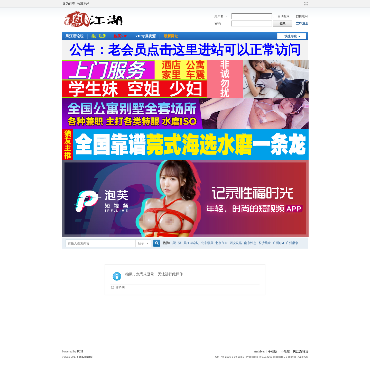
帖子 (141, 243)
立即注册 (302, 23)
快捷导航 (290, 36)
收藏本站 (83, 3)
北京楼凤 (207, 243)
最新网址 (171, 36)
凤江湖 (176, 243)
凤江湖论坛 (75, 36)
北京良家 (221, 243)
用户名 (219, 16)
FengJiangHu (84, 356)
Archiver (259, 351)
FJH (80, 351)
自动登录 (281, 16)
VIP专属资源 (145, 36)
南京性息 (250, 243)
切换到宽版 (305, 3)
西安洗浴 (236, 243)
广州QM (278, 243)
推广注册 (98, 36)
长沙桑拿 (264, 243)
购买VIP (120, 36)
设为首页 (69, 3)
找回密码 (302, 16)
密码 (218, 23)
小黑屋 (285, 351)
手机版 (272, 351)
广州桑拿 (292, 243)
